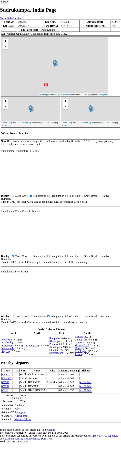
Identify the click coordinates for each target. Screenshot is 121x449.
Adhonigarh (55, 347)
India (10, 18)
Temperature (39, 195)
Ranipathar (55, 338)
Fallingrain (103, 95)
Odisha (17, 18)
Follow (4, 1)
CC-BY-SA (85, 95)
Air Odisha (85, 382)
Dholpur (53, 350)
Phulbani (19, 405)
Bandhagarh (81, 351)
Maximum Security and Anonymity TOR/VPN (27, 438)
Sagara (5, 351)
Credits (51, 429)
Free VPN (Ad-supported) (105, 435)
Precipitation (57, 195)
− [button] (5, 46)
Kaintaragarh (56, 352)
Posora (78, 354)
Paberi (17, 408)
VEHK (5, 382)
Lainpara (79, 342)
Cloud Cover (21, 195)
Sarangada (19, 412)
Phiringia (79, 348)
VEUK (5, 386)
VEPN (5, 374)
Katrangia (6, 345)
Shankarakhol (82, 345)
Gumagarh (80, 339)
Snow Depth (90, 195)
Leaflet (43, 95)
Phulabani (6, 339)
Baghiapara (32, 345)
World (3, 18)
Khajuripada (55, 341)
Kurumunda (7, 348)
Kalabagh (6, 342)
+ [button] (5, 41)
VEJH (5, 390)
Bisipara (79, 336)
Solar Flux (74, 195)
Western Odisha (22, 419)
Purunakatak (55, 344)
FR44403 (7, 378)
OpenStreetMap (63, 95)
